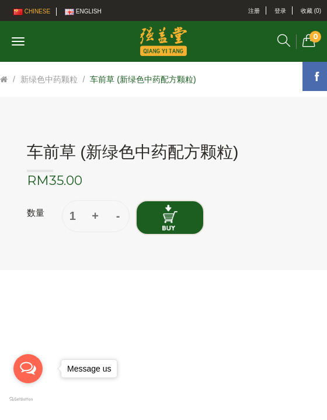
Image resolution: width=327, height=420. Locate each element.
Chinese (31, 11)
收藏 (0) (311, 11)
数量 (35, 213)
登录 (280, 11)
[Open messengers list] (28, 368)
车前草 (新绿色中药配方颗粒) (143, 79)
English (83, 11)
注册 (254, 11)
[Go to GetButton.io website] (28, 399)
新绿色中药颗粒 (49, 79)
